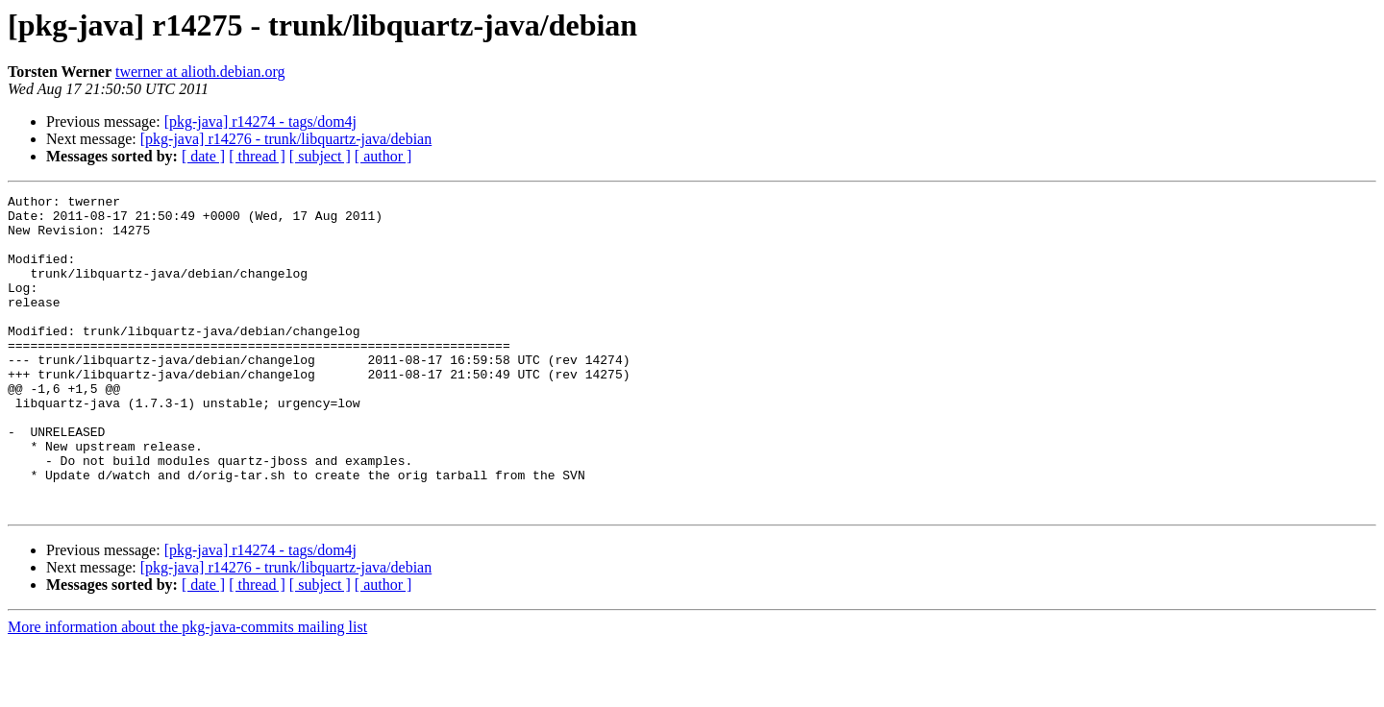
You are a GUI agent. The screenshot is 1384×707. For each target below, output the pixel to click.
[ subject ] (320, 156)
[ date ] (203, 156)
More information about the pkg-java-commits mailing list (187, 690)
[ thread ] (257, 156)
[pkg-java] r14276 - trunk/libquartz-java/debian (286, 139)
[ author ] (383, 156)
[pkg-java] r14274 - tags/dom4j (260, 121)
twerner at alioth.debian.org (200, 71)
